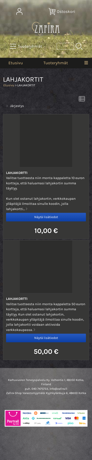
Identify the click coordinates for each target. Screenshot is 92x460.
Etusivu (15, 63)
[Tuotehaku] (65, 46)
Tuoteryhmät (55, 63)
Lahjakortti (16, 173)
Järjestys (14, 106)
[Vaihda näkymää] (82, 100)
